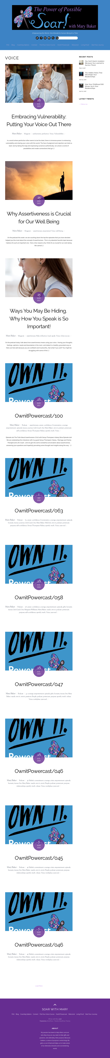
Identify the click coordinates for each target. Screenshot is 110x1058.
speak (53, 336)
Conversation (57, 425)
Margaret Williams (30, 609)
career (41, 425)
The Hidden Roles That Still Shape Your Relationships (93, 75)
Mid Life (48, 523)
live (43, 428)
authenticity (37, 134)
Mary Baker (17, 133)
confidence (47, 425)
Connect (34, 45)
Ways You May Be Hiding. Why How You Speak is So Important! (38, 318)
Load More (39, 986)
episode (19, 428)
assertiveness (37, 231)
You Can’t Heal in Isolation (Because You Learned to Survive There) (94, 63)
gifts (64, 607)
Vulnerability (59, 134)
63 (26, 520)
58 (26, 607)
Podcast (24, 425)
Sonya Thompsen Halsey (36, 431)
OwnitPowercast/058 (39, 597)
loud (49, 336)
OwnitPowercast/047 (39, 684)
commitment (39, 780)
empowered (47, 231)
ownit (23, 696)
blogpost (27, 134)
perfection (45, 134)
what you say (65, 336)
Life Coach (37, 428)
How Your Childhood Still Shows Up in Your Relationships (94, 86)
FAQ (7, 45)
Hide (37, 336)
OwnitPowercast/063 (39, 511)
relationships (21, 786)
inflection (43, 336)
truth (52, 431)
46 (28, 780)
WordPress (50, 1021)
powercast (67, 428)
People (34, 696)
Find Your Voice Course (47, 45)
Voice (51, 134)
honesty (10, 523)
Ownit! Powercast (63, 45)
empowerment (11, 428)
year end (62, 525)
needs (49, 609)
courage (65, 425)
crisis (52, 780)
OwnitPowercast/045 (39, 858)
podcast (61, 428)
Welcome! (75, 45)
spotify (47, 431)
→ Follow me (83, 104)
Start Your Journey (98, 45)
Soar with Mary (54, 1019)
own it (55, 428)
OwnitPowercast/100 (39, 416)
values (69, 696)
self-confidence (21, 431)
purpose (13, 525)
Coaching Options (23, 45)
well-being (59, 231)
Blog (13, 45)
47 (26, 693)
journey (30, 428)
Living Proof (85, 45)
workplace (36, 699)
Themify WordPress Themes (62, 1021)
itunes (25, 428)
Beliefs (31, 780)
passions (28, 696)
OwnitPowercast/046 (39, 771)
